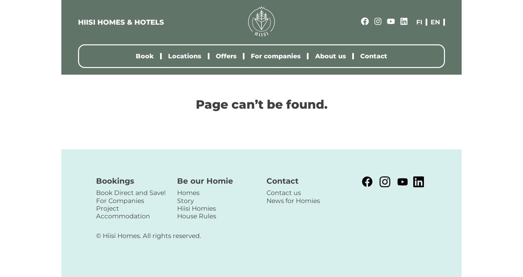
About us (330, 56)
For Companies (120, 201)
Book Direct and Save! (131, 193)
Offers (226, 56)
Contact (373, 56)
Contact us (284, 193)
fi (419, 22)
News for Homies (293, 201)
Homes (188, 193)
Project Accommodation (123, 212)
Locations (184, 56)
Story (185, 201)
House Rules (196, 216)
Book (145, 56)
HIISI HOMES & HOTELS (121, 22)
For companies (276, 56)
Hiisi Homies (196, 208)
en (435, 22)
